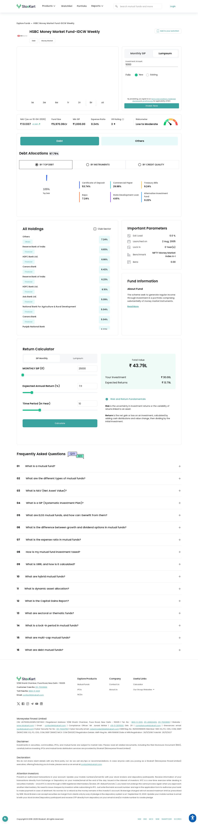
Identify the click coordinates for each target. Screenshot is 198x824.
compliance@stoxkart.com (148, 725)
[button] (99, 466)
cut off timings (147, 101)
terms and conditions (159, 99)
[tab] (32, 102)
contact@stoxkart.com (33, 695)
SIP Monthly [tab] (42, 358)
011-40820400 (150, 722)
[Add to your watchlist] (158, 31)
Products (49, 6)
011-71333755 (62, 729)
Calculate (60, 423)
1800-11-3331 (34, 691)
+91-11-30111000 (117, 725)
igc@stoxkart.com (25, 729)
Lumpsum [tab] (78, 358)
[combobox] (140, 6)
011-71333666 (41, 687)
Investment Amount (134, 61)
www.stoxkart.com (25, 725)
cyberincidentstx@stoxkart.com (104, 729)
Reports (98, 6)
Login (173, 6)
